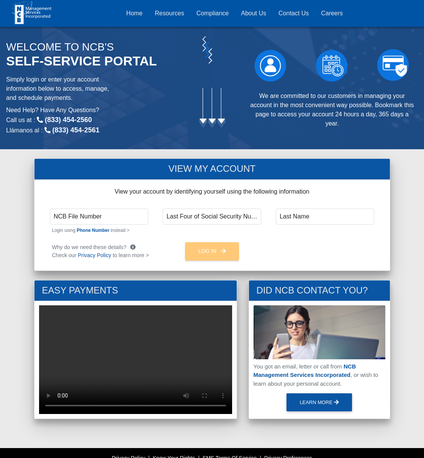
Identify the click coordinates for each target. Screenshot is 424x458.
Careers (332, 13)
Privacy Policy (94, 255)
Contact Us (293, 13)
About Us (253, 13)
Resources (169, 13)
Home (134, 13)
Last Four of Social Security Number (214, 216)
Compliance (212, 13)
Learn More (319, 402)
